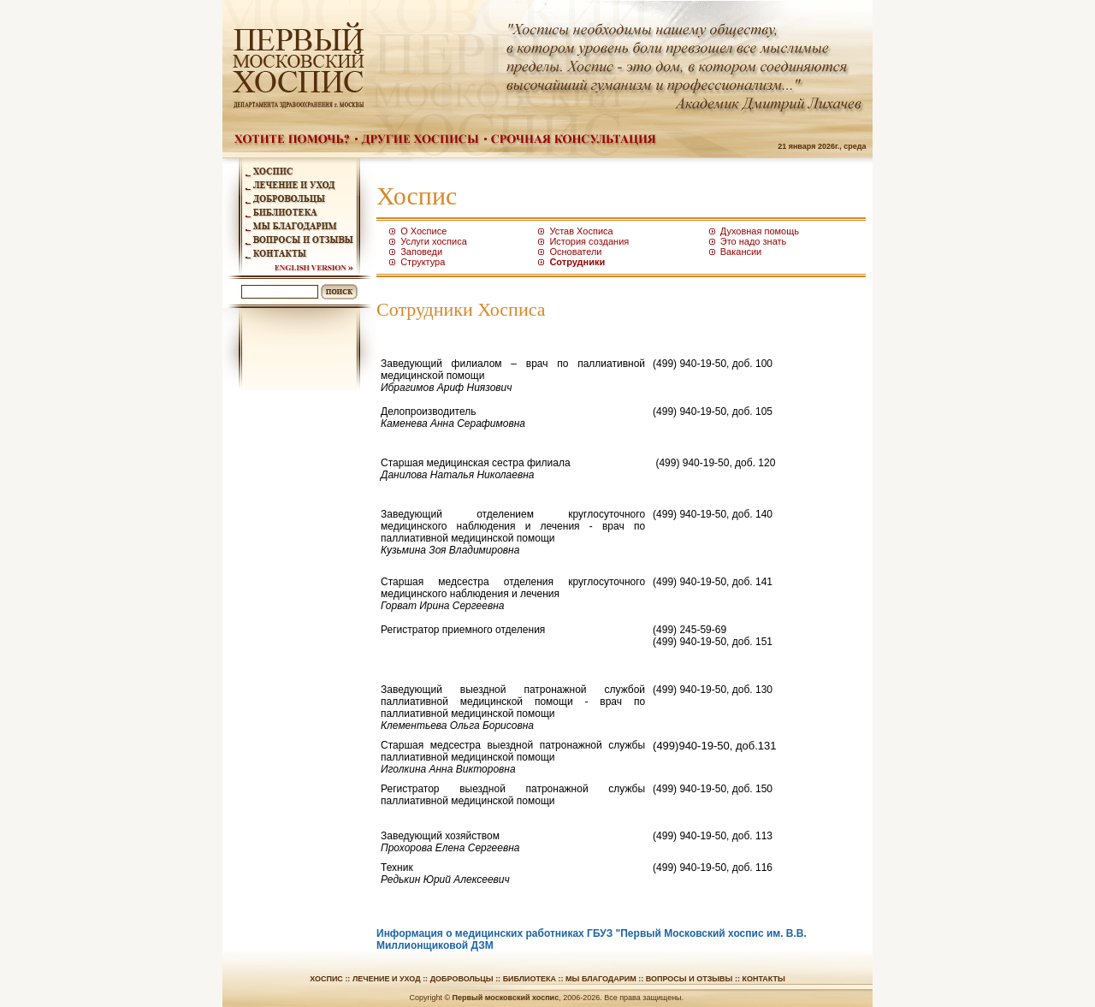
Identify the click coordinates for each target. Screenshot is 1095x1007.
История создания (589, 241)
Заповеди (421, 251)
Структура (422, 262)
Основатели (575, 251)
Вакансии (741, 251)
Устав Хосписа (581, 231)
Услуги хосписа (433, 241)
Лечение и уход (386, 978)
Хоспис (326, 978)
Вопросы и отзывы (689, 978)
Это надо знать (753, 241)
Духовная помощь (759, 231)
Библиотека (529, 978)
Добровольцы (462, 978)
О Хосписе (423, 231)
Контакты (763, 978)
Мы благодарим (600, 978)
